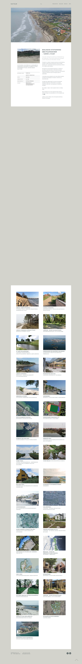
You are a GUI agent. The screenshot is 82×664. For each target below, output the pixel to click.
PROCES (66, 3)
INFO (70, 3)
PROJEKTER (55, 3)
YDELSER (61, 3)
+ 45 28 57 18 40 (26, 652)
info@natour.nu (26, 653)
